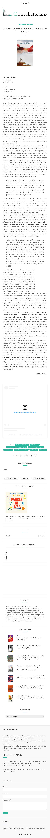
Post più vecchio (39, 478)
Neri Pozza (8, 449)
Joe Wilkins (34, 444)
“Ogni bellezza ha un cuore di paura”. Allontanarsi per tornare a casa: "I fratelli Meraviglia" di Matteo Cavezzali (29, 668)
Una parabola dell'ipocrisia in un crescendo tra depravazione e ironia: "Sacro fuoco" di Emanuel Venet (30, 698)
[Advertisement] (25, 580)
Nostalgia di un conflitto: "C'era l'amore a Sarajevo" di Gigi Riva (29, 647)
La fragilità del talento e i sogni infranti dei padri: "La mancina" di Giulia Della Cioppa (30, 687)
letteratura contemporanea (16, 447)
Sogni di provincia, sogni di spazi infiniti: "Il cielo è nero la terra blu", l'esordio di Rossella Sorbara (30, 678)
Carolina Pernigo (26, 24)
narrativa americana (36, 447)
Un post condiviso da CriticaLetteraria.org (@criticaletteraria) (25, 435)
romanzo (34, 449)
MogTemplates (18, 828)
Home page (25, 478)
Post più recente (10, 478)
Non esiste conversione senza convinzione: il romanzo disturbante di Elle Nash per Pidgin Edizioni (30, 638)
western (43, 449)
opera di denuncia (21, 449)
